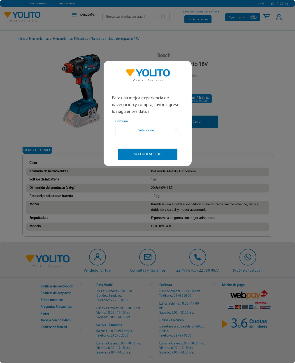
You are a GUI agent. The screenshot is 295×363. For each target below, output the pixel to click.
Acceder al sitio (147, 154)
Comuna (121, 121)
